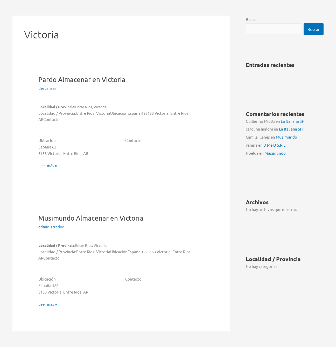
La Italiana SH (293, 121)
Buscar (252, 19)
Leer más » (47, 165)
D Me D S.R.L (274, 144)
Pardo (81, 80)
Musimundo (90, 218)
